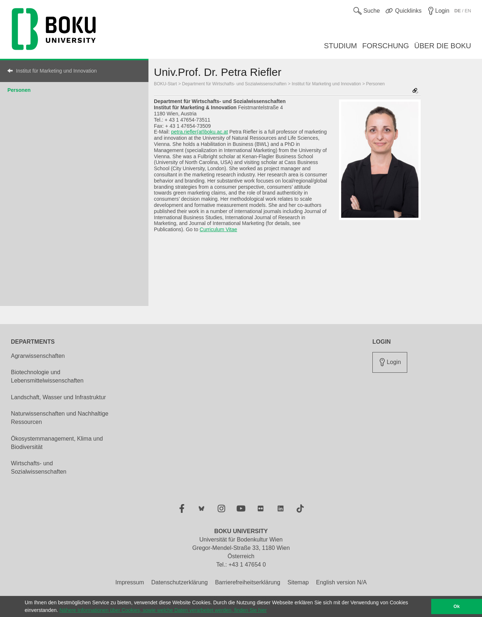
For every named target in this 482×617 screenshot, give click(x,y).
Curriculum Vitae (218, 229)
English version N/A (341, 582)
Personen (18, 90)
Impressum (129, 582)
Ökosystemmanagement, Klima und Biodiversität (57, 443)
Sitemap (298, 582)
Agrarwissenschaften (38, 356)
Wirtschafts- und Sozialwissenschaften (38, 467)
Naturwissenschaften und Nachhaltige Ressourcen (60, 417)
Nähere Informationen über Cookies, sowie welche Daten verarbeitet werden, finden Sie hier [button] (163, 610)
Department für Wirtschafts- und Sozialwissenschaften (234, 83)
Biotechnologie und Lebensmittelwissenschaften (47, 376)
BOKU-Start (165, 83)
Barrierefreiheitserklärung (247, 582)
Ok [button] (457, 606)
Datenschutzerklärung (179, 582)
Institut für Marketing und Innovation (56, 71)
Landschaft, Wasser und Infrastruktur (58, 397)
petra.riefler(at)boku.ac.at (199, 132)
